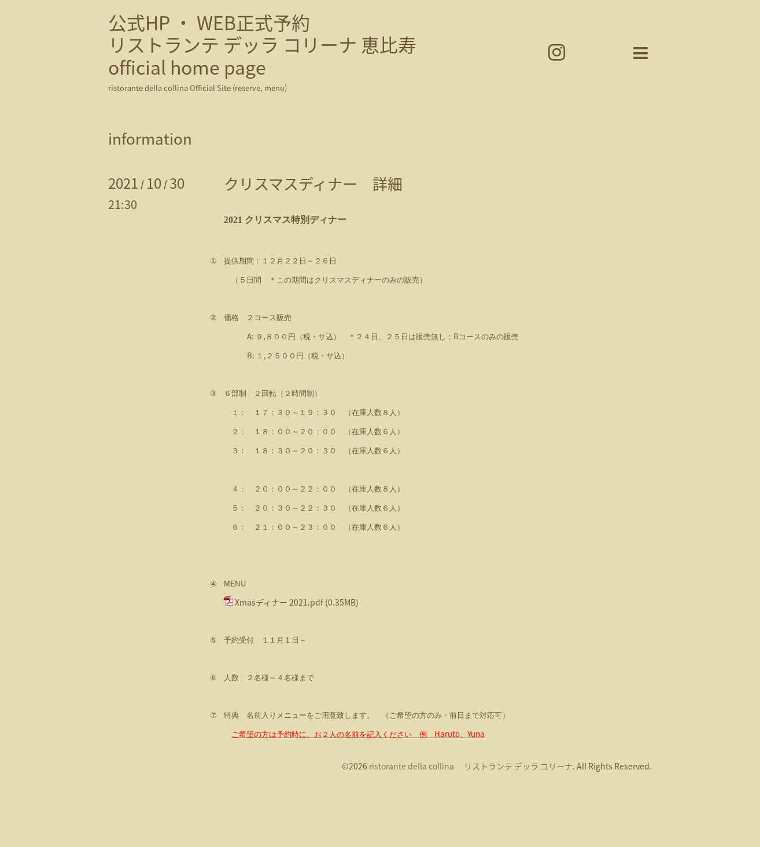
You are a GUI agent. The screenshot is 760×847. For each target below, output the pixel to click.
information (150, 138)
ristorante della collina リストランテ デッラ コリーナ (471, 766)
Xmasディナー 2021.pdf (279, 602)
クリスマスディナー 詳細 (313, 184)
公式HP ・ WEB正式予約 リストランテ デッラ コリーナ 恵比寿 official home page (262, 44)
